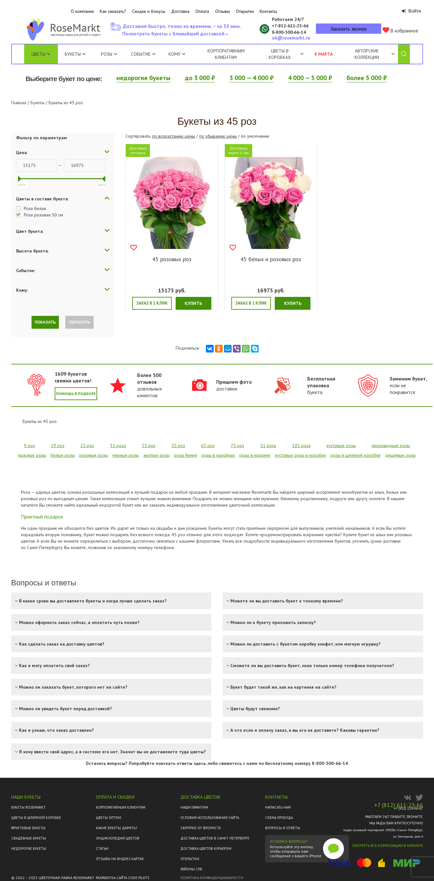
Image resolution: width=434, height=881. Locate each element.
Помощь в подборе (76, 393)
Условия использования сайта (209, 817)
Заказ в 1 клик (152, 303)
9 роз (29, 445)
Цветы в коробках (280, 54)
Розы (106, 54)
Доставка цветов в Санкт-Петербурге (214, 838)
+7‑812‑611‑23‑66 (290, 26)
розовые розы (93, 455)
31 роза (118, 445)
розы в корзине (254, 455)
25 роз (87, 445)
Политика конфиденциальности (211, 878)
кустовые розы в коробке (300, 455)
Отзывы (222, 11)
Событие (143, 54)
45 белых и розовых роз (270, 259)
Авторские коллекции (374, 54)
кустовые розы (341, 445)
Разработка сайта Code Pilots (122, 878)
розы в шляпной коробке (355, 455)
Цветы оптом (108, 817)
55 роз (178, 445)
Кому (177, 54)
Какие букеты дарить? (116, 828)
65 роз (208, 445)
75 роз (237, 445)
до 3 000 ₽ (200, 78)
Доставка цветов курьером (205, 848)
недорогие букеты (143, 78)
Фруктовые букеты (28, 828)
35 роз (148, 445)
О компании (82, 11)
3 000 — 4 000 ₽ (251, 78)
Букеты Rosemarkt (28, 807)
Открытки (245, 11)
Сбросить (79, 322)
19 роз (57, 445)
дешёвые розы (400, 455)
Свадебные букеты (28, 838)
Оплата (202, 11)
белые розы (63, 455)
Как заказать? (113, 11)
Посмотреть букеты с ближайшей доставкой (174, 35)
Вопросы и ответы (282, 828)
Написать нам (278, 807)
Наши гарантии (194, 807)
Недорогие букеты (28, 848)
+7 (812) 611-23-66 (398, 805)
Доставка (180, 11)
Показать (45, 322)
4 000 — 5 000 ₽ (310, 78)
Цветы (38, 54)
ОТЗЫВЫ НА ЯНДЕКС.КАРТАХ (120, 859)
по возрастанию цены (173, 136)
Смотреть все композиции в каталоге (387, 845)
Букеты (73, 54)
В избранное (400, 30)
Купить (193, 303)
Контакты (268, 11)
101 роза (301, 445)
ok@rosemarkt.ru (291, 38)
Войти (411, 11)
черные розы (125, 455)
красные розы (32, 455)
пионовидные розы (391, 445)
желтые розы (156, 455)
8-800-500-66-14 (330, 763)
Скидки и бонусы (148, 11)
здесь (200, 763)
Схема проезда (279, 817)
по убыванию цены (218, 136)
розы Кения (185, 455)
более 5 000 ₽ (366, 78)
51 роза (268, 445)
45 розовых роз (171, 259)
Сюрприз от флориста (200, 828)
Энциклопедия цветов (117, 838)
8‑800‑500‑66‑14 (289, 32)
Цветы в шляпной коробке (36, 817)
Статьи (102, 848)
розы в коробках (218, 455)
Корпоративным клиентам (226, 54)
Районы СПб (191, 869)
